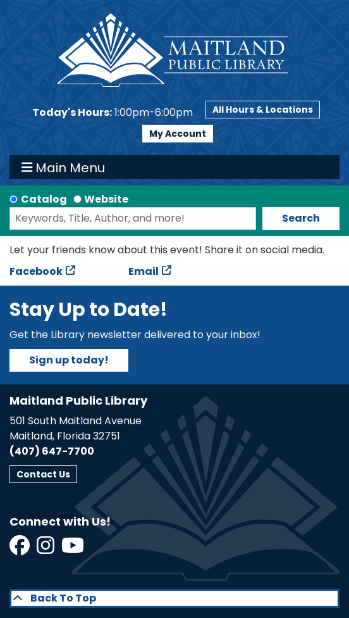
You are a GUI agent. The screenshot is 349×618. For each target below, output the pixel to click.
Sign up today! (69, 360)
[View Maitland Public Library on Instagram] (46, 549)
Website (106, 199)
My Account (177, 133)
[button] (112, 112)
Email (143, 271)
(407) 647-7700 (51, 451)
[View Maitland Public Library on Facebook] (20, 549)
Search (301, 218)
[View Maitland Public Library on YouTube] (73, 549)
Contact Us (43, 474)
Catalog (44, 199)
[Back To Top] (174, 598)
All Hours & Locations (262, 109)
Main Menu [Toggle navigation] (63, 167)
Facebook (36, 271)
